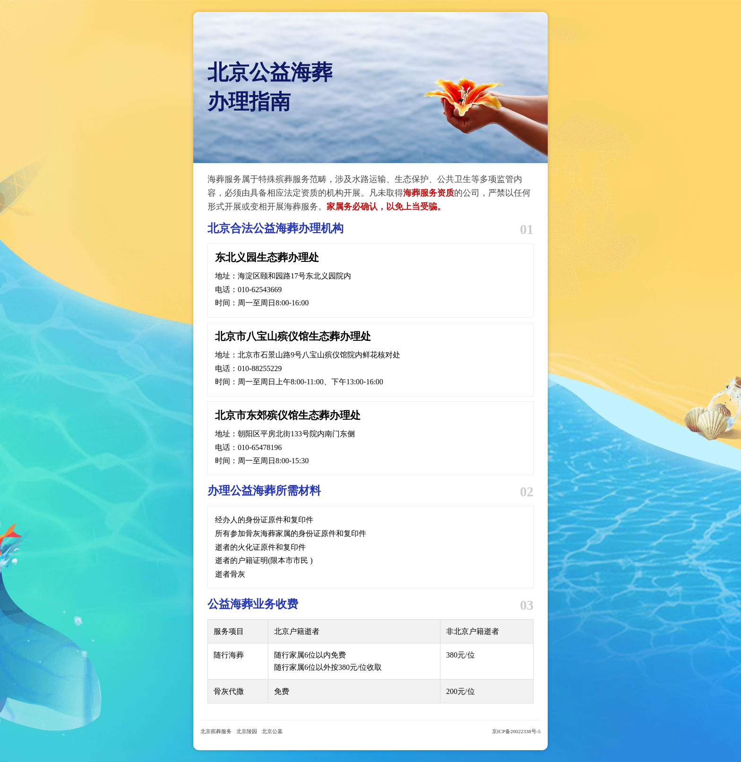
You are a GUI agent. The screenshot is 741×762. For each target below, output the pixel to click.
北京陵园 (246, 731)
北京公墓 (272, 731)
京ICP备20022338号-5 (516, 731)
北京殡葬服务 (216, 731)
